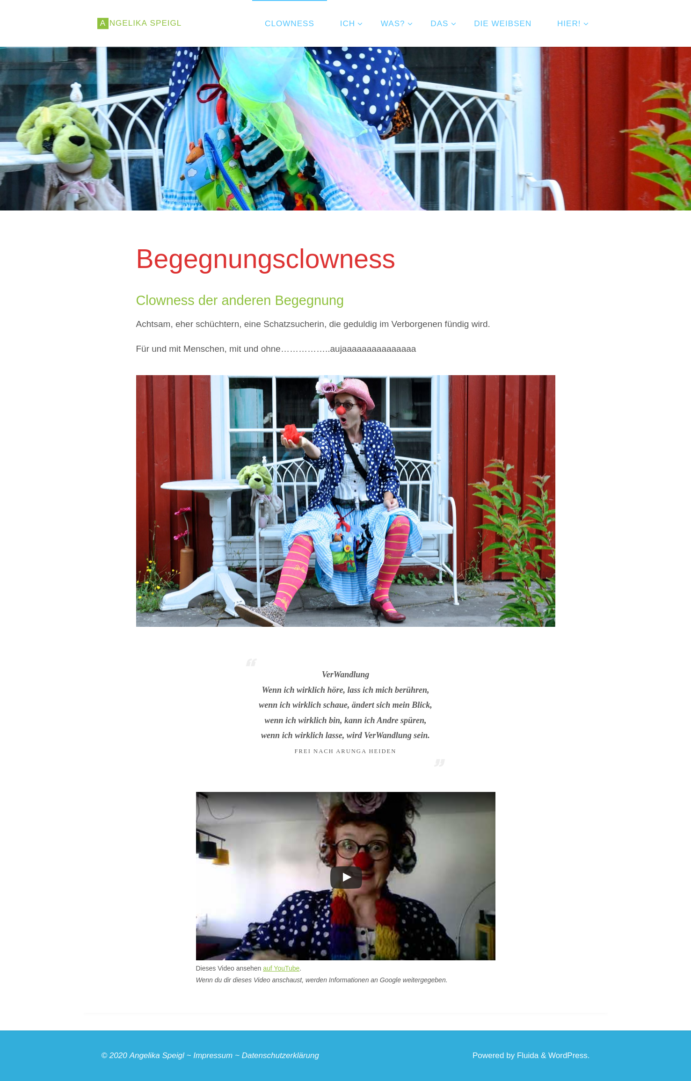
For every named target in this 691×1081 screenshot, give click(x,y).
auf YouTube (281, 968)
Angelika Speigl (156, 1055)
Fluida (526, 1055)
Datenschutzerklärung (281, 1055)
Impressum (213, 1055)
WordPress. (569, 1055)
